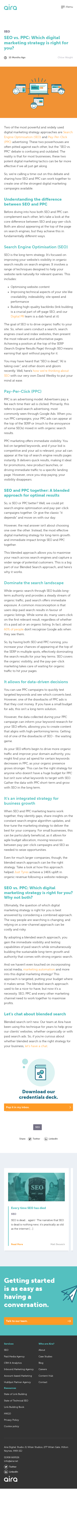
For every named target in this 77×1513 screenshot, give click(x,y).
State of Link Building (15, 1394)
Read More (19, 1244)
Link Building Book (14, 1407)
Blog (41, 1362)
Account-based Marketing (18, 1375)
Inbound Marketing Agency (19, 1369)
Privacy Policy (11, 1420)
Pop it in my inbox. (17, 1107)
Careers (43, 1369)
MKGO (7, 1413)
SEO (6, 1350)
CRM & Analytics (13, 1362)
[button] (67, 7)
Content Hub (46, 1375)
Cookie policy (11, 1426)
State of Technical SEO (16, 1400)
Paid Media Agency (14, 1356)
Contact (43, 1382)
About (42, 1350)
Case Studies (45, 1356)
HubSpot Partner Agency (17, 1382)
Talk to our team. (17, 1321)
